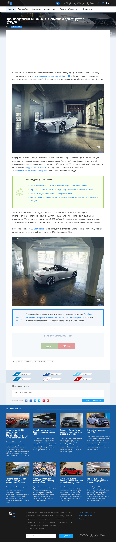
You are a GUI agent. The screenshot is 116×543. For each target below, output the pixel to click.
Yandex (43, 401)
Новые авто (87, 9)
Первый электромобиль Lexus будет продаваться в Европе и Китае (61, 190)
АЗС (54, 9)
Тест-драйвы (23, 9)
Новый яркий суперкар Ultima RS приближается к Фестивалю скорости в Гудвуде (64, 199)
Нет (66, 346)
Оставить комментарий (93, 401)
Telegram (78, 318)
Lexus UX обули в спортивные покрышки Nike (51, 194)
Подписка (66, 536)
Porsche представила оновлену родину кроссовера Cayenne (16, 481)
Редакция (82, 519)
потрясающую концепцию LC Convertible (53, 76)
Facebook (88, 314)
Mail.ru (35, 401)
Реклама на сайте (85, 516)
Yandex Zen (60, 318)
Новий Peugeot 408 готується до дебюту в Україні (97, 481)
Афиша (46, 9)
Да (49, 346)
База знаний (36, 9)
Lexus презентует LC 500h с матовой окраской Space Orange (58, 186)
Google (48, 401)
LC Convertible (37, 229)
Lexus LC (28, 361)
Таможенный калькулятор (70, 9)
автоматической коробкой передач (31, 171)
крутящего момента (36, 168)
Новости (11, 9)
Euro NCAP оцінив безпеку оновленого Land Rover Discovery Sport (71, 481)
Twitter (69, 318)
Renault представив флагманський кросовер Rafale (44, 433)
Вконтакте (30, 318)
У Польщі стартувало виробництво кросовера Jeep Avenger (44, 481)
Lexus (20, 361)
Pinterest (49, 318)
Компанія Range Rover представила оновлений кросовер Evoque (71, 433)
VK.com (26, 401)
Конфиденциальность (87, 513)
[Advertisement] (58, 53)
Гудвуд (50, 361)
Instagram (40, 318)
